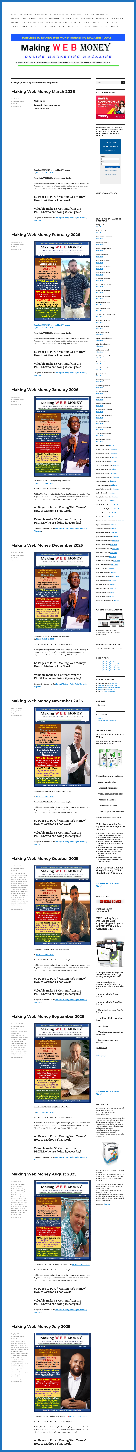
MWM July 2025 (72, 18)
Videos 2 (104, 26)
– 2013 (69, 26)
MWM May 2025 (102, 18)
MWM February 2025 (35, 22)
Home (13, 15)
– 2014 (59, 26)
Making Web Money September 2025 (47, 1016)
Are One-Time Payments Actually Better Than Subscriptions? (19, 1198)
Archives (14, 1184)
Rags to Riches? (16, 1053)
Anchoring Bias (22, 1037)
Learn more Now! (108, 885)
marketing (101, 687)
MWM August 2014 (111, 689)
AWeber (114, 174)
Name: (103, 156)
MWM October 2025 (18, 18)
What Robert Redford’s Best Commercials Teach (19, 905)
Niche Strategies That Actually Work (19, 887)
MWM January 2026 (60, 15)
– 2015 (50, 26)
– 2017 (32, 26)
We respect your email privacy (110, 170)
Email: (103, 161)
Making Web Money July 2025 (40, 1326)
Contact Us (114, 26)
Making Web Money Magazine (107, 721)
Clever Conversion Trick (18, 1039)
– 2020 (112, 22)
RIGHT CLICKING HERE (45, 173)
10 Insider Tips (15, 1031)
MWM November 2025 (99, 15)
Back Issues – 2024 (70, 22)
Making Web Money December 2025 (47, 545)
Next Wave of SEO (21, 1051)
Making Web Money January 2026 (44, 389)
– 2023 (84, 22)
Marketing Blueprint (17, 1363)
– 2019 (13, 26)
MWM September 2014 (113, 687)
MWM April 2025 (117, 18)
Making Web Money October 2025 (44, 858)
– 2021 (103, 22)
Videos (87, 26)
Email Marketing (108, 174)
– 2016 (41, 26)
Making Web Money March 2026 (43, 91)
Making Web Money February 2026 (45, 234)
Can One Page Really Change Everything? (19, 1202)
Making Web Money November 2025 (47, 701)
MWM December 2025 (79, 15)
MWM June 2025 (87, 18)
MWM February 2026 (43, 15)
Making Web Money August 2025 (43, 1174)
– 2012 (78, 26)
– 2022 (94, 22)
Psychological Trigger (18, 1369)
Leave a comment (16, 106)
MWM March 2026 (25, 15)
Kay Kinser (101, 685)
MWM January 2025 (53, 22)
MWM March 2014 (111, 685)
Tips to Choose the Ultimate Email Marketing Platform (19, 895)
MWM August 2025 (56, 18)
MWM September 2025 (38, 18)
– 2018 (23, 26)
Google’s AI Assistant (17, 1361)
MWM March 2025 (18, 22)
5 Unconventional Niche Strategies (18, 1035)
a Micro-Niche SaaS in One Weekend (18, 1195)
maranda (100, 689)
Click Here (99, 227)
